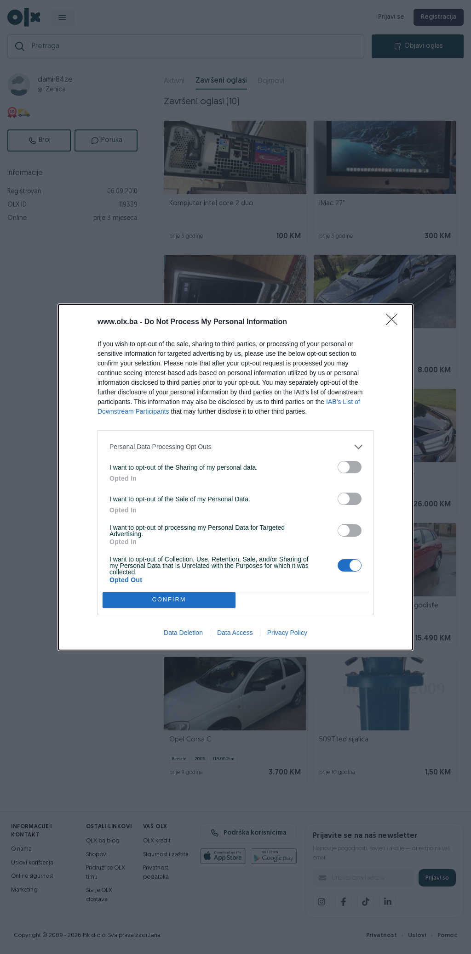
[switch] (350, 467)
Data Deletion (183, 632)
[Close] (394, 322)
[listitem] (235, 447)
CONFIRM (169, 599)
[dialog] (235, 477)
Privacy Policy (287, 632)
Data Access (235, 632)
